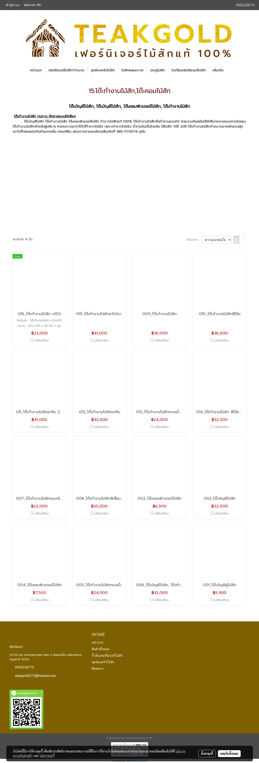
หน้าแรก (36, 70)
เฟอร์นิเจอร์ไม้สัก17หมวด (66, 70)
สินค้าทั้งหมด (100, 648)
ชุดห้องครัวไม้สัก (103, 70)
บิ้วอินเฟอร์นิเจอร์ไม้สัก (107, 655)
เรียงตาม (194, 239)
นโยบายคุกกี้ (47, 756)
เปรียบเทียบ (41, 340)
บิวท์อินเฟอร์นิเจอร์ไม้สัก (189, 70)
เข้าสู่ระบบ (12, 5)
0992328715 (24, 667)
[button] (230, 70)
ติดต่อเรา (98, 668)
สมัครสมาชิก (32, 5)
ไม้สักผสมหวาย (132, 70)
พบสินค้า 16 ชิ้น (22, 239)
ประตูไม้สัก (157, 70)
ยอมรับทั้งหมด (229, 753)
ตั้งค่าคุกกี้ (207, 753)
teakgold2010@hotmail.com (35, 676)
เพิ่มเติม (218, 70)
